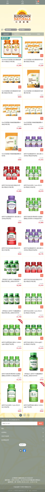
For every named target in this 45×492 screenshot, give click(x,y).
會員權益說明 (5, 440)
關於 (2, 428)
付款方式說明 (5, 436)
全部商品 (3, 432)
